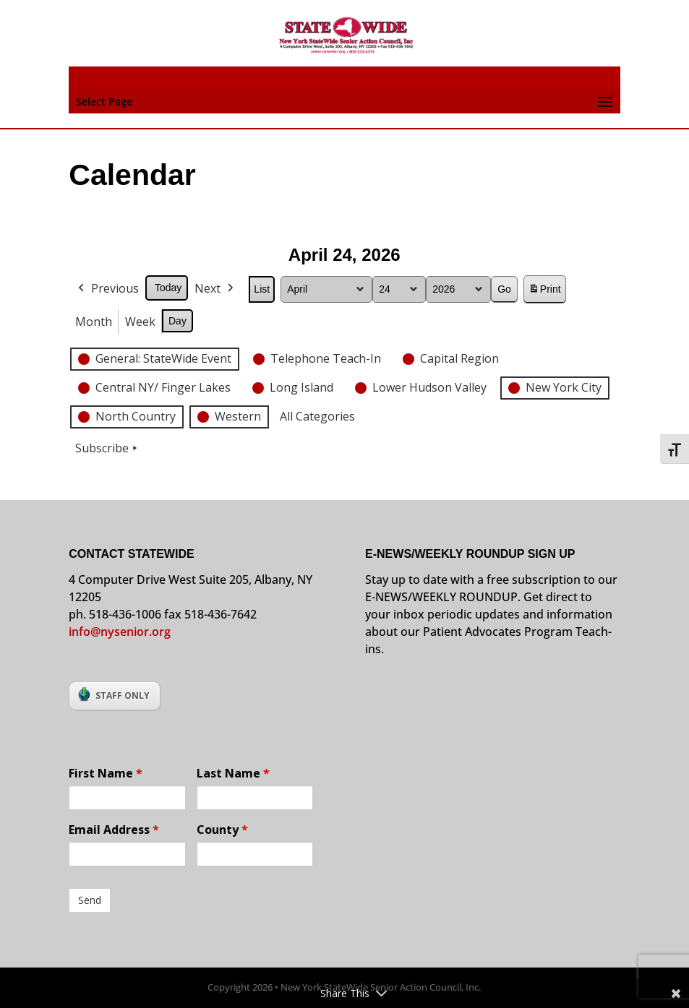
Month (93, 321)
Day (177, 320)
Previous (107, 289)
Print (544, 291)
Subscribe (107, 448)
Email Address (114, 829)
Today (168, 287)
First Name (105, 773)
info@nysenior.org (120, 631)
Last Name (233, 773)
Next (216, 289)
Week (140, 321)
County (222, 829)
